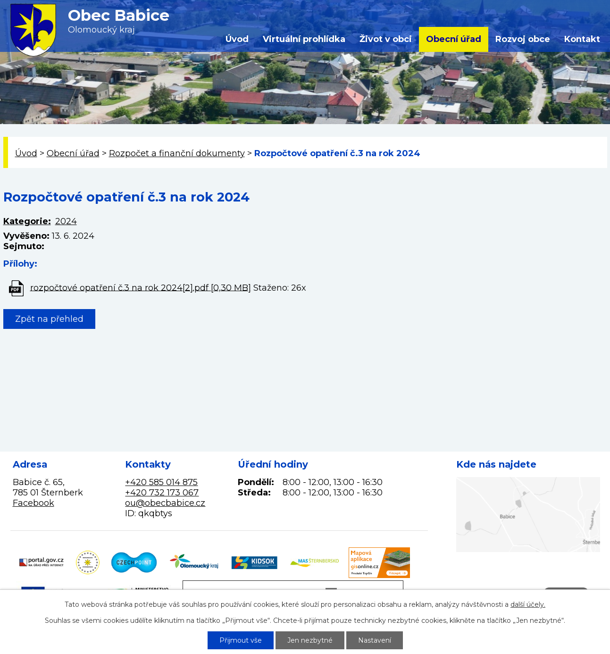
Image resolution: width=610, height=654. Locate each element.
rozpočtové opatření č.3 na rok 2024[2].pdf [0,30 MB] (140, 287)
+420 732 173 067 (162, 492)
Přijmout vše (240, 640)
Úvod (237, 39)
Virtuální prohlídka (304, 39)
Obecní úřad (453, 39)
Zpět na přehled (49, 319)
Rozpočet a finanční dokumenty (177, 153)
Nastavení (374, 640)
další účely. (527, 604)
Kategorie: (27, 221)
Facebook (33, 503)
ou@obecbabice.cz (165, 503)
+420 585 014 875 (161, 482)
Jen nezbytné (310, 640)
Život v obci (385, 39)
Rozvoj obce (522, 39)
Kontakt (582, 39)
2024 (66, 221)
